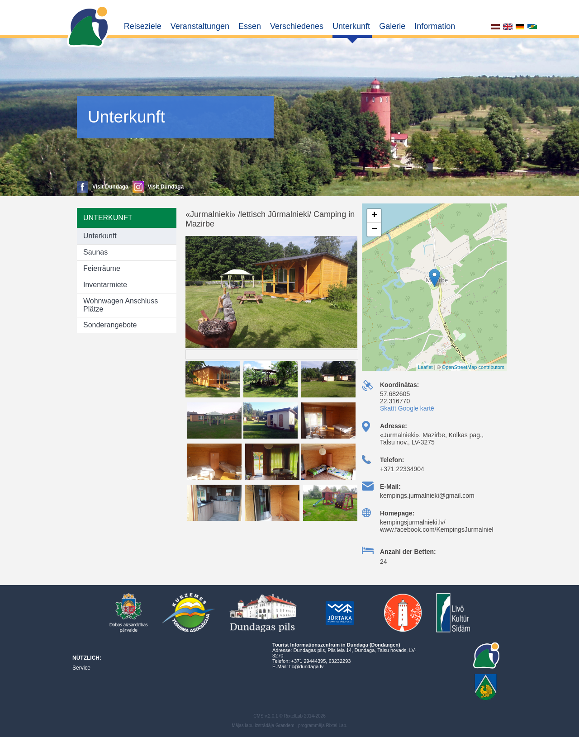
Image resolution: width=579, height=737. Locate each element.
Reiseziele (142, 26)
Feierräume (101, 268)
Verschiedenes (296, 26)
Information (434, 26)
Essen (249, 26)
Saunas (95, 252)
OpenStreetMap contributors (473, 367)
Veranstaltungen (200, 26)
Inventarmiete (105, 284)
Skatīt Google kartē (407, 408)
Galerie (392, 26)
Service (81, 668)
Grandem (284, 725)
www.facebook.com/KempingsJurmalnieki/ (439, 529)
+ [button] (374, 215)
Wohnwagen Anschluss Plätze (120, 305)
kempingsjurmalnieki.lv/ (413, 522)
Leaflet (425, 367)
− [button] (374, 229)
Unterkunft (351, 26)
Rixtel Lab (336, 725)
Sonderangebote (110, 325)
